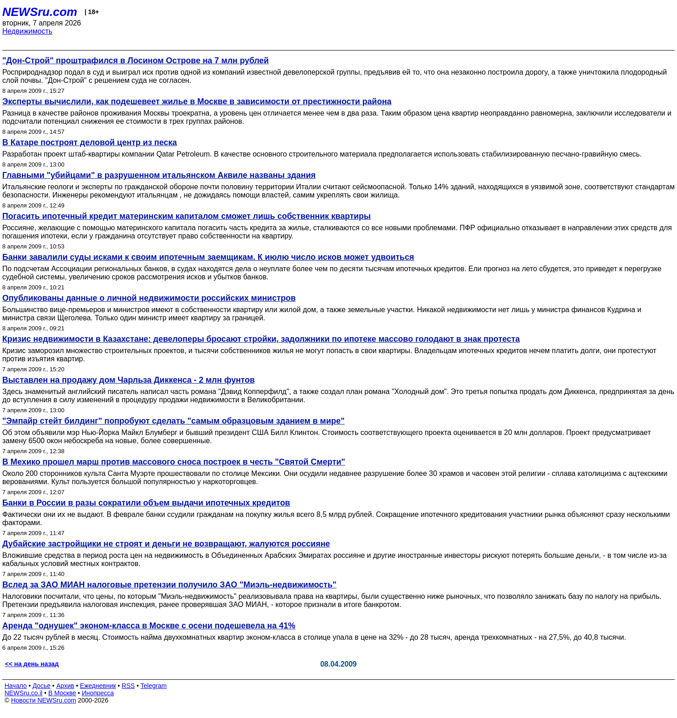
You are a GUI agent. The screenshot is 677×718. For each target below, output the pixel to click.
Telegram (154, 685)
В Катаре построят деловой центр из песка (89, 142)
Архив (65, 685)
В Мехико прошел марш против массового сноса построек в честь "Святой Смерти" (173, 461)
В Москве (62, 693)
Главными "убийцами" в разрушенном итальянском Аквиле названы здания (159, 175)
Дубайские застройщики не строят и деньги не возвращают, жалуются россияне (166, 543)
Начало (16, 685)
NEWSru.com (39, 12)
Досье (41, 685)
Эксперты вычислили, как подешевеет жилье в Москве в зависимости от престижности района (197, 101)
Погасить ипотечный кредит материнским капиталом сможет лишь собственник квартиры (186, 216)
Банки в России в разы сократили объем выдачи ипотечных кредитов (146, 502)
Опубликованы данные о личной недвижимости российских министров (149, 298)
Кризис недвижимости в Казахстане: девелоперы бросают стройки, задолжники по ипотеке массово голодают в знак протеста (261, 339)
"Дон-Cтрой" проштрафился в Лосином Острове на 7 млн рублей (135, 60)
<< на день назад (32, 663)
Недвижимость (27, 31)
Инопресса (98, 693)
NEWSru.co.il (23, 693)
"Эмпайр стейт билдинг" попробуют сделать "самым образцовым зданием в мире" (173, 420)
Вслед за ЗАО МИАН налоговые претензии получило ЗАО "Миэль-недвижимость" (169, 584)
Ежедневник (98, 685)
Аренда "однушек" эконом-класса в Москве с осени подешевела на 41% (148, 625)
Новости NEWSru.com (43, 700)
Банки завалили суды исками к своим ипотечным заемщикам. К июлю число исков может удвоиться (208, 257)
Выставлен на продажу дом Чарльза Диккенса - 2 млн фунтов (128, 379)
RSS (128, 685)
